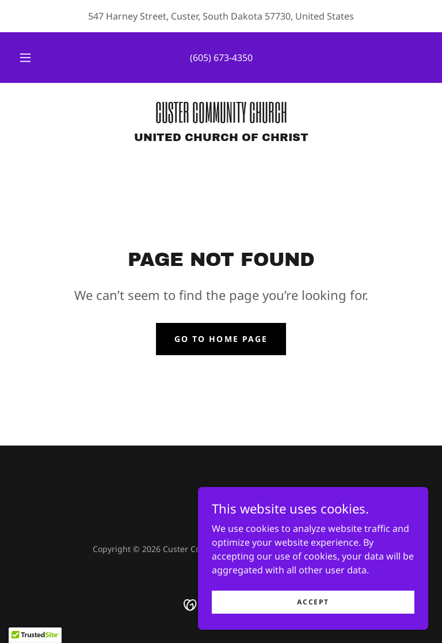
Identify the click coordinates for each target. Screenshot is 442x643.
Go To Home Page (220, 338)
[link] (221, 119)
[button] (31, 57)
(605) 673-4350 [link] (221, 57)
